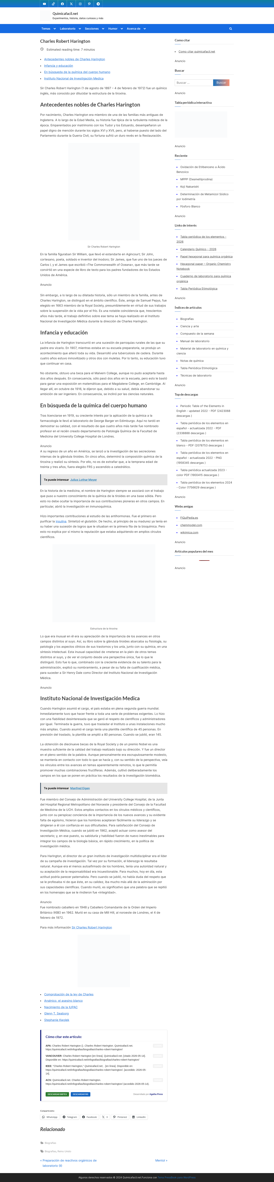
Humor (112, 28)
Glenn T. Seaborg (56, 1013)
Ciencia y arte (189, 326)
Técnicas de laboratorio (196, 375)
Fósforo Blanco (190, 206)
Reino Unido (64, 1151)
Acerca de (133, 28)
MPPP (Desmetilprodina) (196, 179)
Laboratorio (67, 28)
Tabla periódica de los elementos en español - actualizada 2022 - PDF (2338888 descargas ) (202, 428)
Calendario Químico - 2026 (198, 249)
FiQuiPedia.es (189, 517)
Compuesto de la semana (197, 333)
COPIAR (158, 1046)
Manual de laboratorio (195, 341)
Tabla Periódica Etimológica (198, 288)
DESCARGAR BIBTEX (57, 1094)
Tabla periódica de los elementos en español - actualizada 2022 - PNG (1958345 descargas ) (202, 457)
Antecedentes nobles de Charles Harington (74, 59)
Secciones (92, 28)
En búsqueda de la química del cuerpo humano (77, 72)
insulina (61, 521)
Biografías (187, 319)
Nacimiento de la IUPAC (61, 1007)
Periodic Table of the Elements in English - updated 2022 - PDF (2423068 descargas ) (203, 411)
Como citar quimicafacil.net (197, 51)
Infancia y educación (58, 65)
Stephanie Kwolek (56, 1020)
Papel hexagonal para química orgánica (206, 256)
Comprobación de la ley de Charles (68, 994)
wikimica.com (189, 532)
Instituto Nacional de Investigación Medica (74, 78)
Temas (45, 28)
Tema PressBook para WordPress (177, 1177)
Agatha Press (156, 1094)
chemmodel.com (191, 525)
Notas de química (192, 360)
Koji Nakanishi (189, 186)
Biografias (50, 1142)
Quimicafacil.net (65, 13)
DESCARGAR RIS (80, 1094)
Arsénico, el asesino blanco (63, 1000)
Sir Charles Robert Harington (92, 927)
